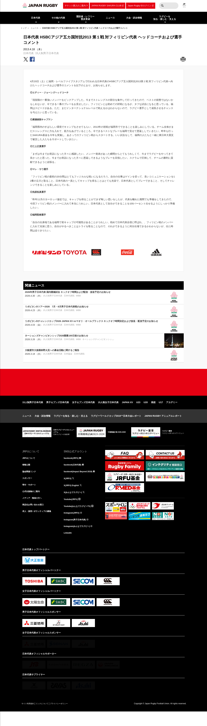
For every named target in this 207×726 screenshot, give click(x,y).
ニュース (34, 28)
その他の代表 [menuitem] (58, 17)
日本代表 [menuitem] (35, 17)
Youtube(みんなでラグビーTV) (79, 518)
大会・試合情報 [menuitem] (134, 17)
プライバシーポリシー (70, 718)
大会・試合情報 (42, 426)
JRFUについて (29, 468)
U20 (146, 412)
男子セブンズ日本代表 (57, 412)
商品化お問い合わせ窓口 (34, 518)
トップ (24, 28)
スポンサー (28, 490)
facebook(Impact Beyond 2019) (80, 483)
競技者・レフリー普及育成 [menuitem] (85, 18)
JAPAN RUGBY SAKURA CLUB (106, 5)
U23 (138, 412)
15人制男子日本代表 (47, 53)
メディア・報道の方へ (33, 511)
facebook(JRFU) (72, 468)
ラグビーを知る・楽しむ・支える (71, 426)
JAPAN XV (127, 412)
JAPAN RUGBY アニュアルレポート (163, 426)
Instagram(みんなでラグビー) (79, 539)
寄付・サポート (30, 497)
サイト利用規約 (30, 718)
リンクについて (48, 718)
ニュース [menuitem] (110, 17)
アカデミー (171, 412)
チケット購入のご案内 (75, 5)
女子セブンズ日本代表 (83, 412)
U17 (161, 412)
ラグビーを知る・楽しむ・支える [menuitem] (164, 18)
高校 (153, 412)
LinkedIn (68, 547)
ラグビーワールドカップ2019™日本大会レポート (116, 426)
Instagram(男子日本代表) (77, 532)
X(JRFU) (68, 490)
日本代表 (28, 53)
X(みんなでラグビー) (74, 504)
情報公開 (26, 475)
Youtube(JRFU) (72, 511)
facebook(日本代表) (74, 475)
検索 (162, 5)
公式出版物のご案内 (32, 504)
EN (184, 7)
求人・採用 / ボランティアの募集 (39, 525)
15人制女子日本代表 (108, 412)
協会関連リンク (30, 483)
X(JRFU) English (73, 497)
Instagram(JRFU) (73, 525)
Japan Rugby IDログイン (139, 5)
